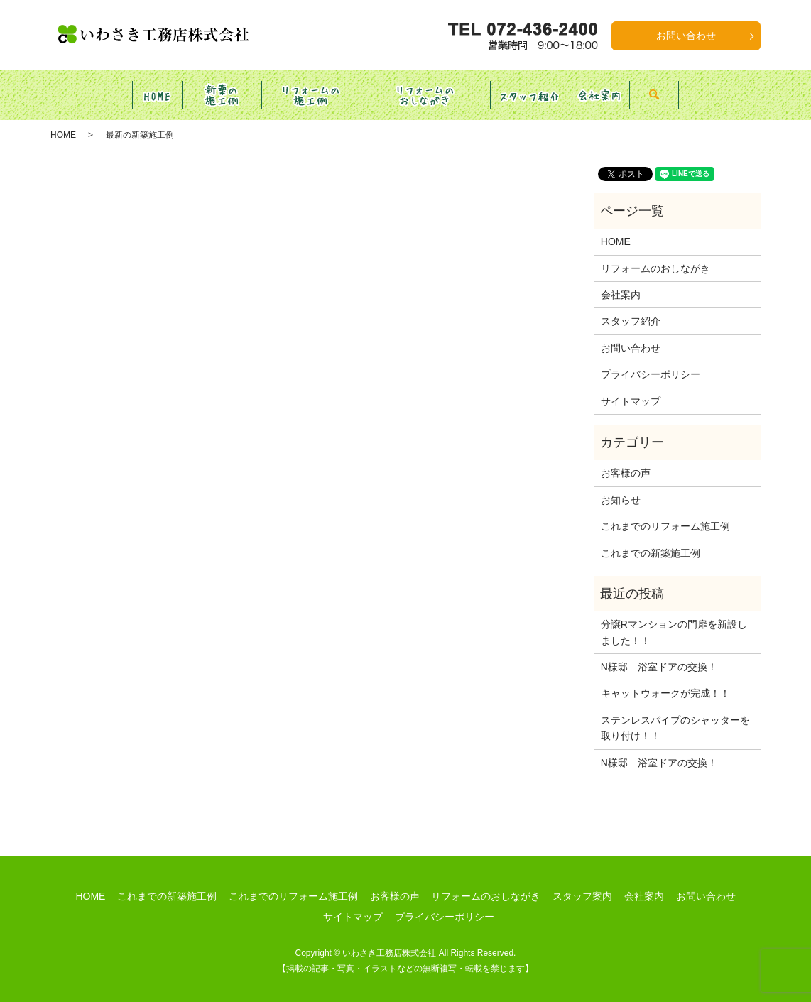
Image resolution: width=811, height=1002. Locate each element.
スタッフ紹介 (630, 307)
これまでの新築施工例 (650, 539)
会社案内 (621, 281)
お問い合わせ (686, 35)
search (711, 88)
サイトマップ (630, 387)
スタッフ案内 (582, 882)
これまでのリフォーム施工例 (665, 512)
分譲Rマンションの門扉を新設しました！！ (674, 618)
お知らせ (621, 486)
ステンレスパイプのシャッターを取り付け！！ (675, 714)
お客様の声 (626, 459)
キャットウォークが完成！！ (665, 679)
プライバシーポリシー (650, 360)
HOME (63, 121)
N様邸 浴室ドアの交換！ (659, 653)
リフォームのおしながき (655, 255)
